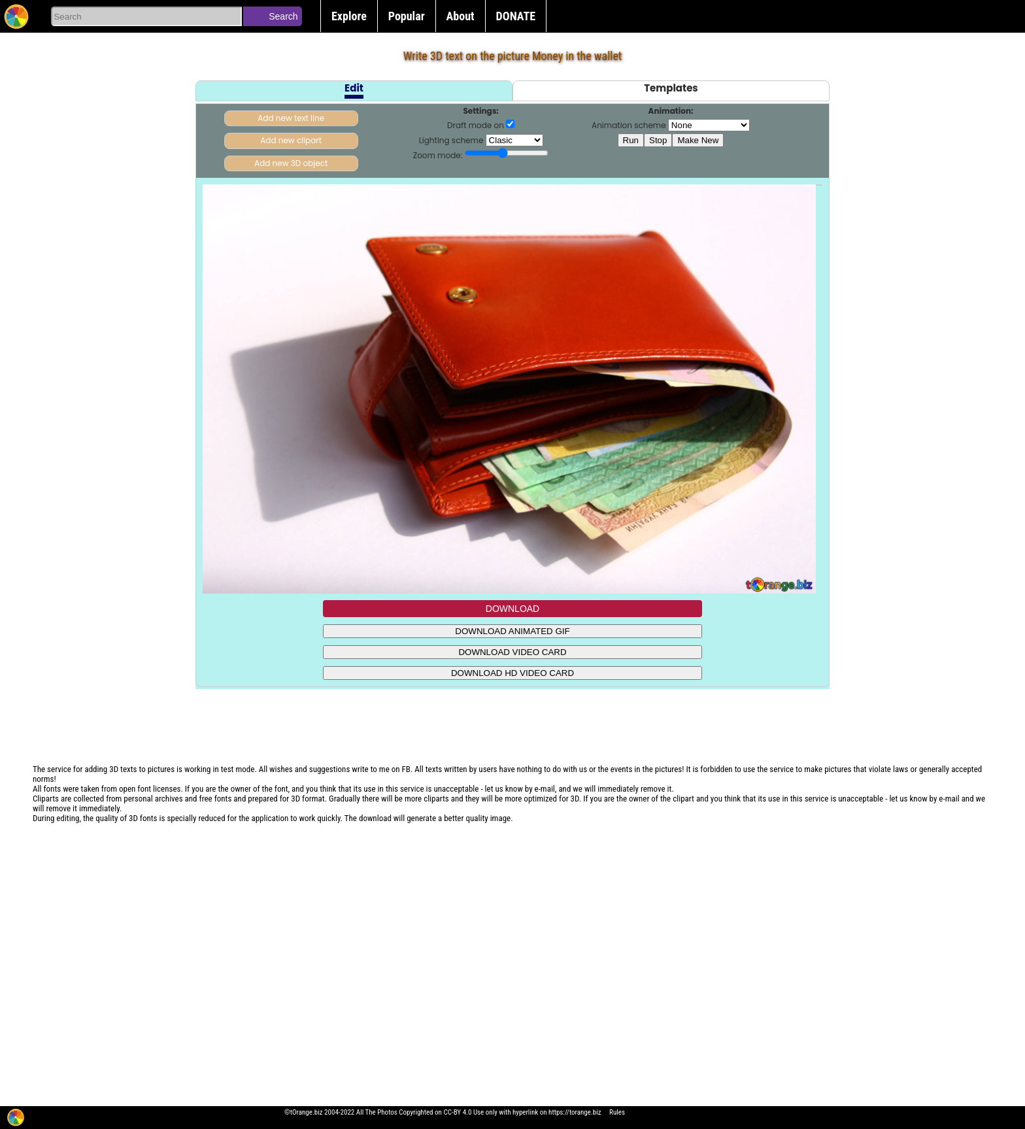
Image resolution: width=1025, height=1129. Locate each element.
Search (283, 16)
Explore (349, 16)
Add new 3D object (291, 163)
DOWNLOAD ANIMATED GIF (512, 631)
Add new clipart (291, 140)
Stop (658, 140)
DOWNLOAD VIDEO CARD (512, 652)
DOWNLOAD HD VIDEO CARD (512, 673)
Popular (406, 16)
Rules (617, 1112)
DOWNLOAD (512, 608)
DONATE (516, 16)
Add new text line (291, 118)
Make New (697, 140)
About (460, 16)
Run (631, 140)
